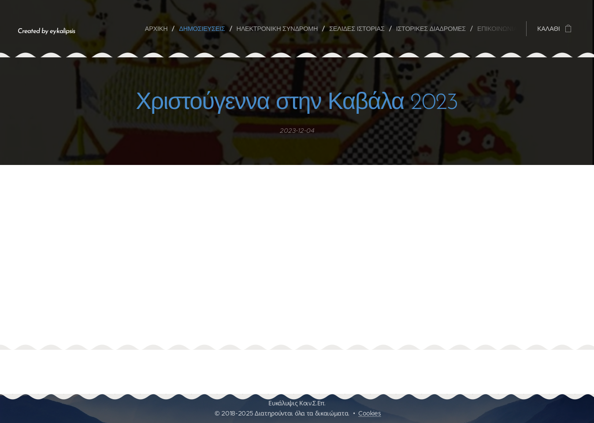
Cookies (369, 413)
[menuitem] (159, 29)
